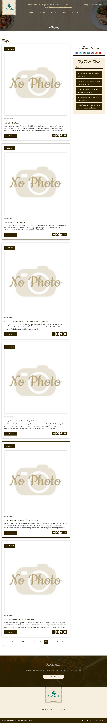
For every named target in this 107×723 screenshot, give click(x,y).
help (63, 710)
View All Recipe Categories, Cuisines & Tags (58, 7)
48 (52, 642)
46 (40, 642)
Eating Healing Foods (12, 123)
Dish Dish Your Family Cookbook (22, 720)
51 (4, 646)
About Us (75, 12)
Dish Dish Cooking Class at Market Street (19, 619)
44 (29, 642)
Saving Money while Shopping (15, 222)
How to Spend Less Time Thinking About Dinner (88, 74)
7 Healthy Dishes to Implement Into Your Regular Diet (89, 82)
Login (86, 5)
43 (23, 642)
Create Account (98, 5)
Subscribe (53, 677)
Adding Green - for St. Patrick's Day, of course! (21, 421)
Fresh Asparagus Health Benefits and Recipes (21, 520)
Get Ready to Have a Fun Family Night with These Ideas (88, 90)
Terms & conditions (86, 720)
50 (63, 642)
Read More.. (10, 135)
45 (34, 642)
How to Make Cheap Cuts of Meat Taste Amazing (88, 98)
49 (57, 642)
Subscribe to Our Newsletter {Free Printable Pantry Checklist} (26, 321)
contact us (47, 710)
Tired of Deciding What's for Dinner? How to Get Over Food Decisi (89, 106)
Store (64, 12)
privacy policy (100, 720)
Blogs (53, 12)
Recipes (42, 12)
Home (30, 12)
